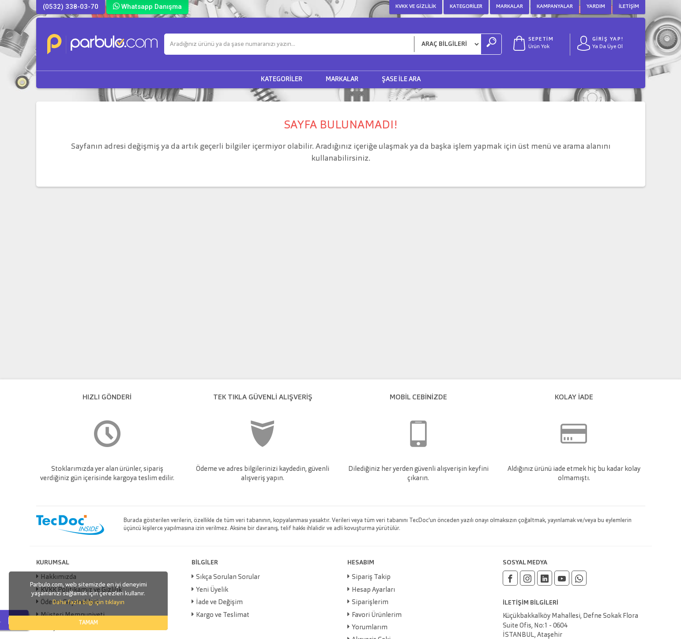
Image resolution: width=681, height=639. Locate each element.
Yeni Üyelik (212, 590)
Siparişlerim (370, 602)
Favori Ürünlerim (377, 615)
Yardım (596, 6)
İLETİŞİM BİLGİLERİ (530, 603)
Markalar (509, 6)
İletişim (629, 6)
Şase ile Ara (401, 79)
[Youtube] (561, 578)
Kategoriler (466, 6)
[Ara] (289, 44)
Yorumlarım (370, 627)
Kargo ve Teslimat (222, 615)
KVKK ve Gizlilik (415, 6)
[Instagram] (527, 578)
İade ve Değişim (219, 602)
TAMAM (88, 623)
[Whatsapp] (579, 578)
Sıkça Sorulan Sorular (228, 577)
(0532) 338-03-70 (70, 7)
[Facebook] (510, 578)
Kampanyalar (555, 6)
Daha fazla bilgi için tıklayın (88, 602)
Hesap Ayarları (373, 590)
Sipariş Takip (371, 577)
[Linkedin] (544, 578)
